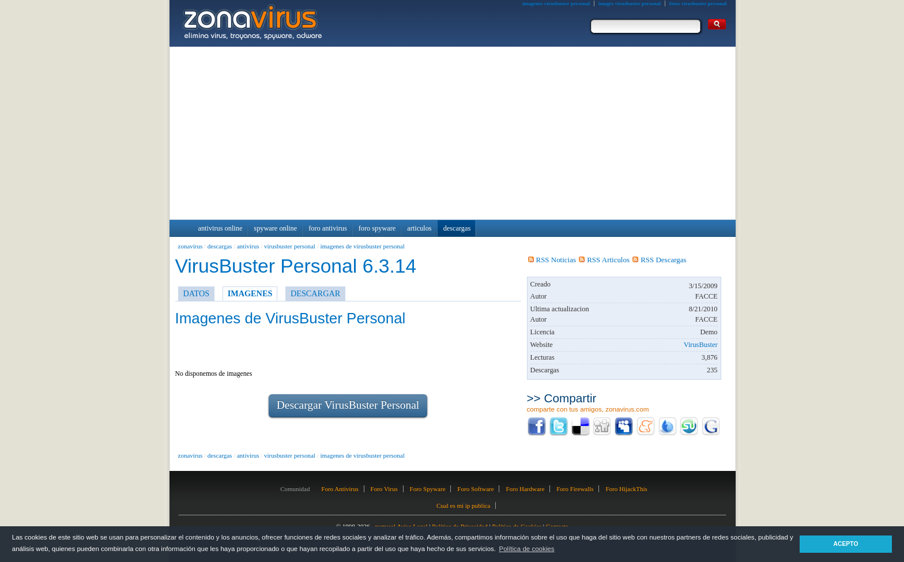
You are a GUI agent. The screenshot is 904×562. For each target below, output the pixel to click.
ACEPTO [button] (845, 544)
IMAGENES (250, 293)
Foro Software (475, 488)
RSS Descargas (659, 259)
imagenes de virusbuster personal (362, 246)
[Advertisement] (453, 133)
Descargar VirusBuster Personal (348, 405)
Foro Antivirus (339, 488)
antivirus (248, 246)
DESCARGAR (315, 293)
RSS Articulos (604, 259)
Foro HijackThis (626, 488)
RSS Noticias (552, 259)
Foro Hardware (525, 488)
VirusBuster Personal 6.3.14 (296, 266)
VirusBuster (701, 345)
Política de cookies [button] (526, 548)
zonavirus (190, 246)
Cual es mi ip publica (463, 505)
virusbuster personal (289, 246)
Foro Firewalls (574, 488)
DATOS (196, 293)
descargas (220, 246)
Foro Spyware (428, 488)
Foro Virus (384, 488)
